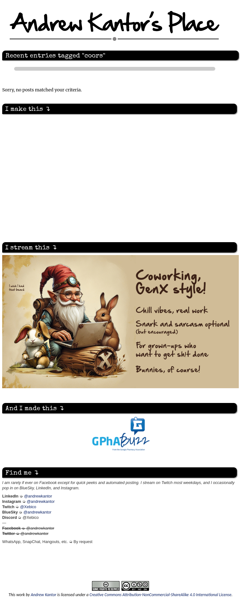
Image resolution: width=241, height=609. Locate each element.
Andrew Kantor (43, 594)
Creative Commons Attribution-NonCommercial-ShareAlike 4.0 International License (160, 594)
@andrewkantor (38, 496)
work (20, 594)
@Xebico (28, 507)
